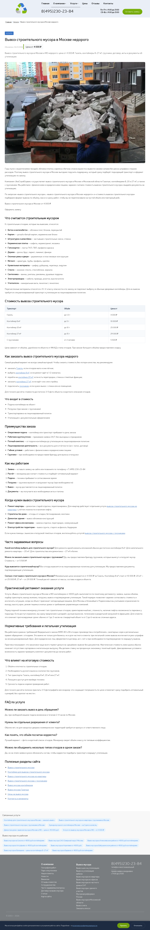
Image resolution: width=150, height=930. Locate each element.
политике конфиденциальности (85, 925)
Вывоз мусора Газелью (18, 789)
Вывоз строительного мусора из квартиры (27, 776)
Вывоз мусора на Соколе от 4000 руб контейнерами (24, 840)
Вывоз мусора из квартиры (87, 876)
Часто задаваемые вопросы (53, 887)
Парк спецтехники (49, 870)
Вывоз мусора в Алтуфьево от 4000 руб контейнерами (25, 845)
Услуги (74, 3)
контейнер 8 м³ (22, 372)
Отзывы (95, 3)
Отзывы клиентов (49, 882)
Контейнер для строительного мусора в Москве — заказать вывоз (29, 820)
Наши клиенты (47, 873)
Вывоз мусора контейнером (20, 785)
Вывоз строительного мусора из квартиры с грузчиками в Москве (84, 820)
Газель (19, 368)
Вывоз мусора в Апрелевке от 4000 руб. (66, 845)
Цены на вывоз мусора (18, 794)
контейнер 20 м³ (25, 377)
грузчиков (24, 385)
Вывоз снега (81, 905)
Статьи (44, 893)
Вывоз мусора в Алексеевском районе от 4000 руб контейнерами (112, 840)
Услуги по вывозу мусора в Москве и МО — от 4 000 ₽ (83, 830)
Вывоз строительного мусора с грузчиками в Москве (24, 825)
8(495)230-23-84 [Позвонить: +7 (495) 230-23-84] (57, 11)
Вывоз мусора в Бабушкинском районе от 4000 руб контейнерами (111, 845)
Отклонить (138, 925)
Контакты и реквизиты (18, 798)
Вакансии (45, 879)
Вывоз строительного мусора (21, 767)
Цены (84, 3)
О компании (59, 3)
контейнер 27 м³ (23, 381)
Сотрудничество (48, 884)
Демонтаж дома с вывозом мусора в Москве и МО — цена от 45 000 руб (31, 830)
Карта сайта (46, 896)
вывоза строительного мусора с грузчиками (105, 533)
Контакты (107, 3)
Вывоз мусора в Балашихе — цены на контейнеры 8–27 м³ (26, 850)
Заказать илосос (83, 908)
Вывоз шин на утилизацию (87, 868)
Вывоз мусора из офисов (87, 879)
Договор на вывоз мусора (52, 890)
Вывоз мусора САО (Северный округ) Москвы (66, 840)
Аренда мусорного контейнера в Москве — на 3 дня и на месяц (73, 825)
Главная (45, 3)
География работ (48, 867)
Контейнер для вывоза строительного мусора (29, 771)
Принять (123, 925)
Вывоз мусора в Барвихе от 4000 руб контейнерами (72, 850)
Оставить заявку (132, 11)
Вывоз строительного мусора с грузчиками (27, 780)
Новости (44, 876)
